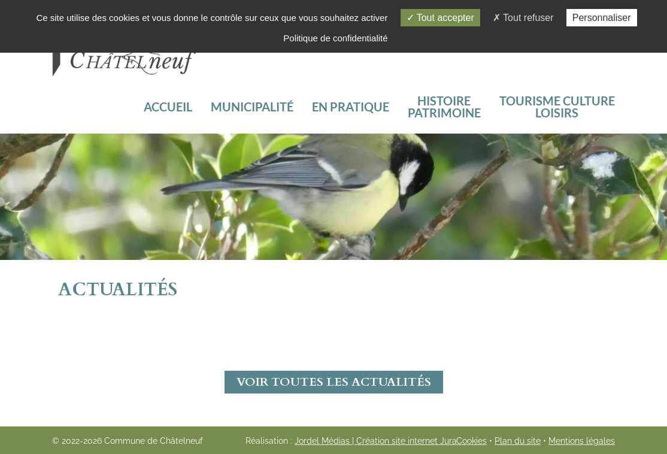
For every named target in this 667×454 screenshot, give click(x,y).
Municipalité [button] (252, 106)
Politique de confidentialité (335, 38)
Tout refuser (523, 18)
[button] (557, 107)
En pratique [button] (350, 106)
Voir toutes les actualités (334, 382)
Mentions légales (581, 441)
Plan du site (518, 441)
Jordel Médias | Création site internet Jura (376, 441)
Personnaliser (601, 18)
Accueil (168, 106)
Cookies (471, 441)
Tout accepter (440, 18)
